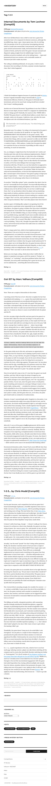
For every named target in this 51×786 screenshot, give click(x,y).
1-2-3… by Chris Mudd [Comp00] (21, 491)
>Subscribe (36, 751)
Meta (5, 770)
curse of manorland (24, 271)
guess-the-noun (14, 683)
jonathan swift (18, 483)
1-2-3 (18, 271)
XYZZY (6, 778)
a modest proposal (28, 481)
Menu (44, 5)
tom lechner (7, 272)
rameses (21, 685)
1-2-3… (13, 496)
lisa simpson (30, 683)
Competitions (8, 759)
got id (39, 481)
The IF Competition (23, 728)
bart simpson (27, 682)
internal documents (38, 271)
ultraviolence (7, 687)
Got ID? (13, 284)
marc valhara (26, 483)
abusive (35, 481)
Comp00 (17, 481)
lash (45, 271)
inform (31, 271)
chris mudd (7, 683)
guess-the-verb (22, 683)
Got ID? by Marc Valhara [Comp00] (23, 279)
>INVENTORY (10, 6)
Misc (5, 774)
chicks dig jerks (41, 682)
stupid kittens (33, 483)
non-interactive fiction (12, 685)
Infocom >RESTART (10, 766)
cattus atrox (34, 682)
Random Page (9, 741)
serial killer (40, 685)
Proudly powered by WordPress (19, 783)
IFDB (33, 728)
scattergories (34, 685)
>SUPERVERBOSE (9, 728)
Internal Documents (17, 29)
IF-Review (7, 763)
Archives (6, 713)
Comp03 (13, 271)
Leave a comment (16, 272)
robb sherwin (27, 685)
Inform (44, 95)
